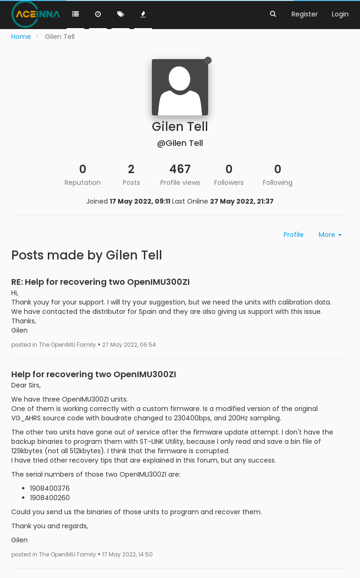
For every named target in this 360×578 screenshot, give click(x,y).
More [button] (330, 234)
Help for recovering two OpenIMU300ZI (93, 374)
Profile (294, 234)
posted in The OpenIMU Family (53, 345)
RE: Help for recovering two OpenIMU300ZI (100, 282)
